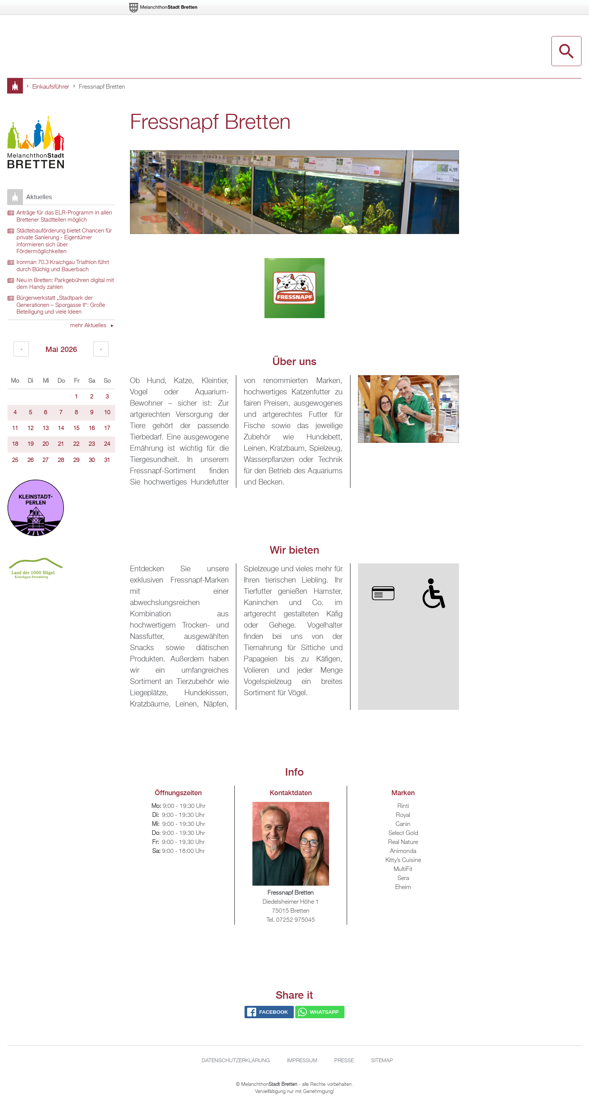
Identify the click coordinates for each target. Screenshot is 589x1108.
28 (61, 460)
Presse (344, 1060)
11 (15, 428)
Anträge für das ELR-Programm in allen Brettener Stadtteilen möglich (64, 216)
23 (92, 444)
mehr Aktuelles (89, 325)
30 (92, 460)
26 (30, 460)
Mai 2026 (61, 349)
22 (76, 444)
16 (92, 428)
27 (45, 460)
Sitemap (382, 1060)
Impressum (302, 1060)
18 (15, 444)
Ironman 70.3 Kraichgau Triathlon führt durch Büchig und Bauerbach (63, 266)
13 (45, 428)
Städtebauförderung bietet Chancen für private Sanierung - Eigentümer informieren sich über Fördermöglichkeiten (64, 241)
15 (76, 428)
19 (30, 444)
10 (107, 412)
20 (45, 444)
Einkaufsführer (50, 87)
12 (30, 428)
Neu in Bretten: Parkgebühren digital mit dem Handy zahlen (65, 284)
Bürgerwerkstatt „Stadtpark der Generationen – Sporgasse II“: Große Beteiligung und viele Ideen (61, 305)
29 (76, 460)
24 (107, 444)
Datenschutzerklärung (236, 1060)
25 (15, 460)
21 (61, 444)
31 (107, 460)
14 (61, 428)
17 (107, 428)
